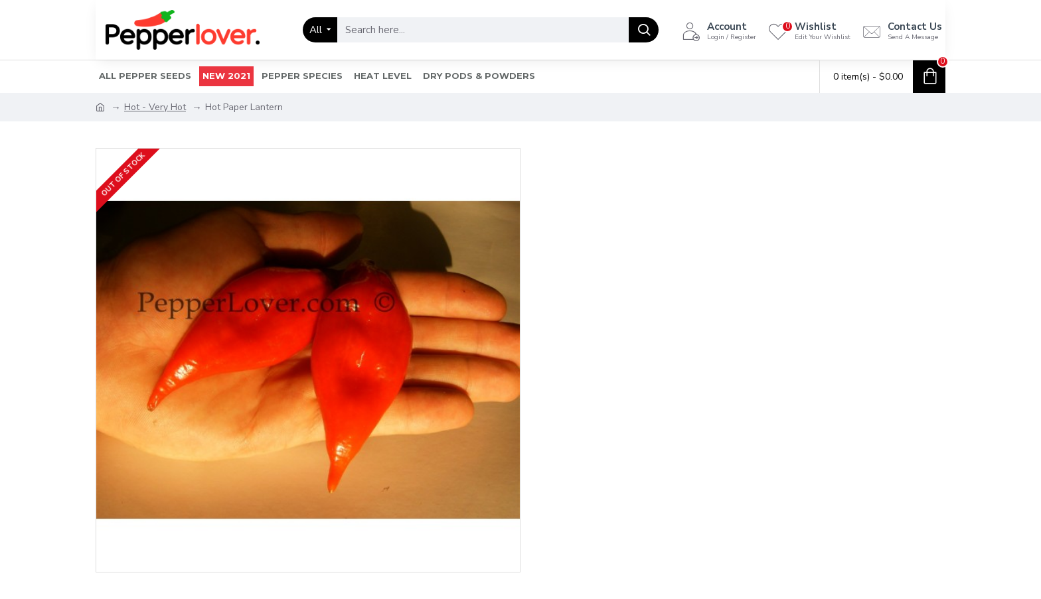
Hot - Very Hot (155, 107)
